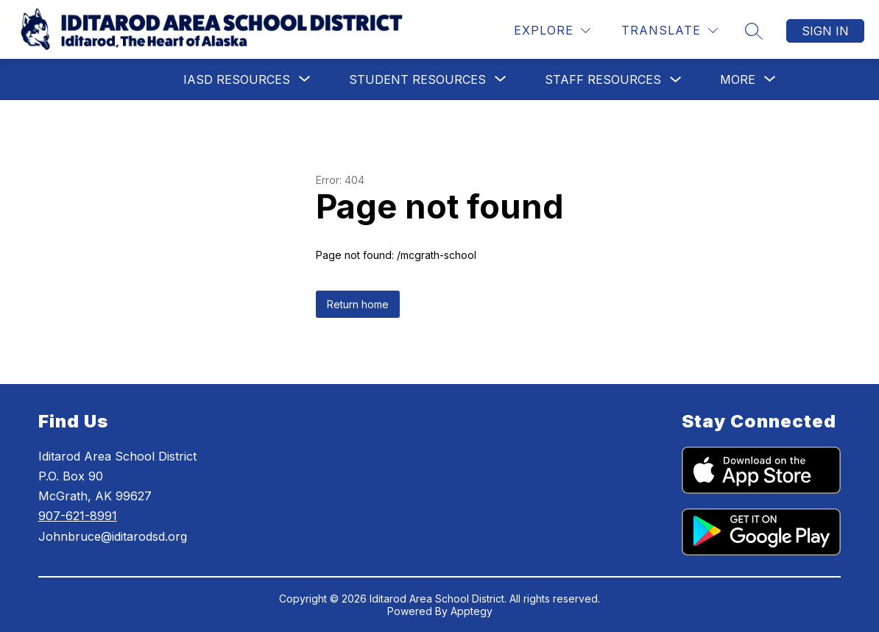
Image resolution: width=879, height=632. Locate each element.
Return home (358, 304)
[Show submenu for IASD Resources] (236, 79)
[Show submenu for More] (737, 79)
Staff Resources (603, 79)
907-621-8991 (77, 515)
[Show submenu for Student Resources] (417, 79)
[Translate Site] (669, 30)
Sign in (825, 31)
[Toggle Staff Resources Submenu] (676, 80)
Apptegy (472, 611)
